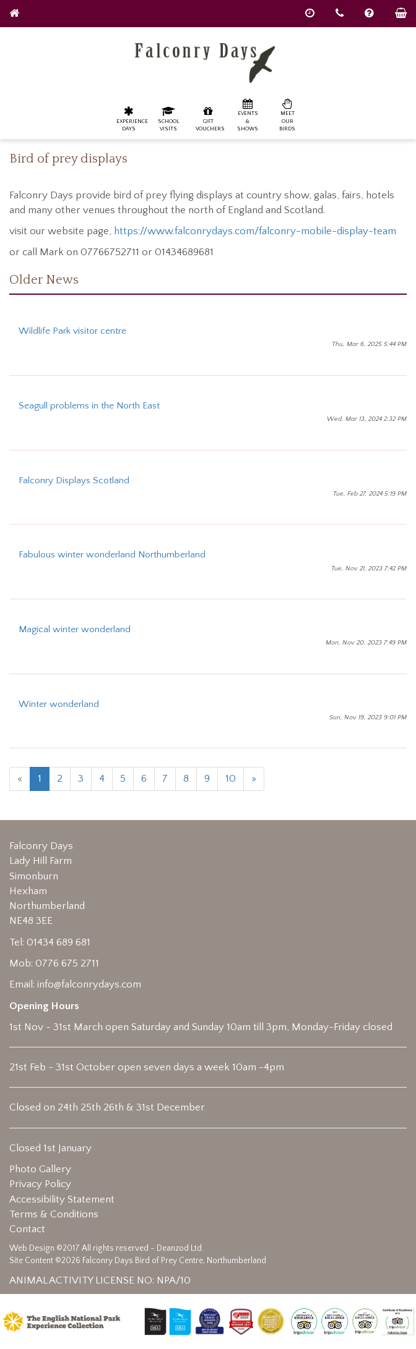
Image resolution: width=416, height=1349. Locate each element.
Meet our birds (287, 114)
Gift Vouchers (210, 118)
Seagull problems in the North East (89, 405)
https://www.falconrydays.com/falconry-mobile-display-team (255, 231)
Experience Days (131, 118)
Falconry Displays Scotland (74, 480)
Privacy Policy (40, 1184)
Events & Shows (247, 114)
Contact (27, 1229)
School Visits (169, 118)
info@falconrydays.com (89, 984)
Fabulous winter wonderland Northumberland (112, 554)
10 (230, 778)
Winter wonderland (59, 704)
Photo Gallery (40, 1169)
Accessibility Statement (62, 1199)
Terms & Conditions (53, 1214)
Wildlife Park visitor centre (72, 331)
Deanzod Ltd (179, 1248)
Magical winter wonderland (75, 629)
